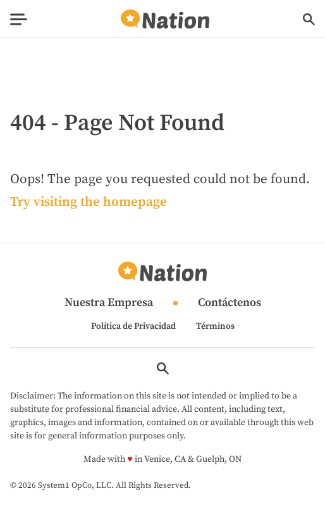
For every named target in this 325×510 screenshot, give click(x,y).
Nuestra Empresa (108, 303)
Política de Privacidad (133, 326)
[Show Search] (309, 19)
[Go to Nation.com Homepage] (165, 19)
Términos (215, 326)
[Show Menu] (18, 19)
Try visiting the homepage (88, 202)
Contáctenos (229, 303)
